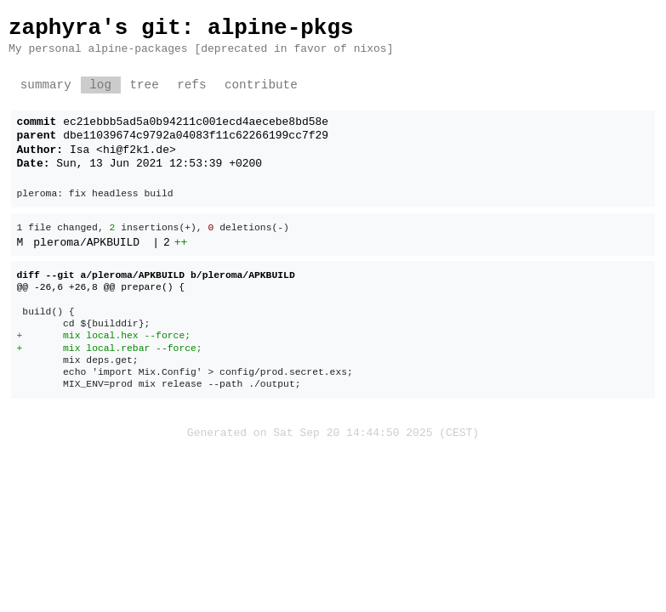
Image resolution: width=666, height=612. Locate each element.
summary (45, 85)
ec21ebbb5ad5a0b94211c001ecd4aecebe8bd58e (195, 122)
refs (191, 85)
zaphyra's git (95, 28)
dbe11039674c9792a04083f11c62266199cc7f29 (195, 136)
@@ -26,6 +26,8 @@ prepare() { (101, 286)
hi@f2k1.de (136, 150)
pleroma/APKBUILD (86, 243)
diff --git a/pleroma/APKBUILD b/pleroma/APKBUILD (156, 275)
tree (143, 85)
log (100, 85)
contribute (261, 85)
